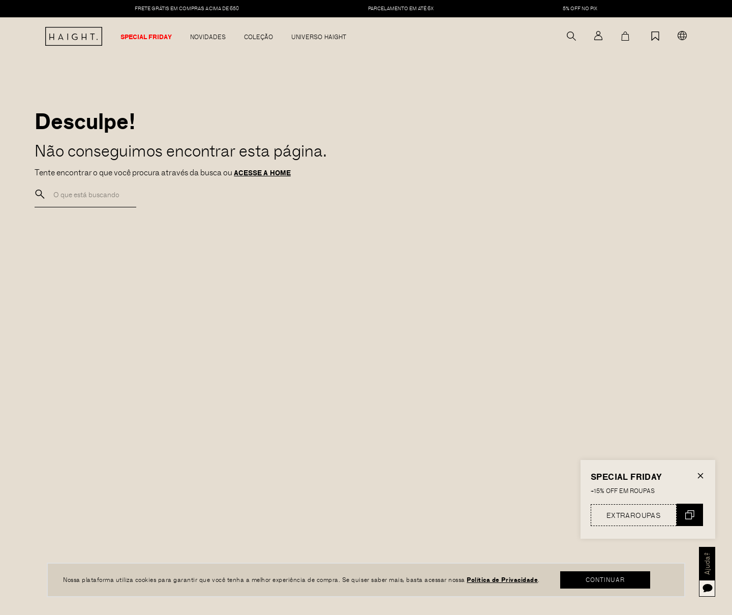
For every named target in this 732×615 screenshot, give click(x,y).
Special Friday (146, 37)
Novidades (208, 37)
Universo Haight (318, 37)
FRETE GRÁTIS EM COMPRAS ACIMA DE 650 (187, 9)
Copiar (690, 515)
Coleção (258, 37)
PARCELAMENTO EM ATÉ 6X (401, 9)
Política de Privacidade (502, 579)
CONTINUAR (605, 579)
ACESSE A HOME (262, 172)
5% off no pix (580, 9)
